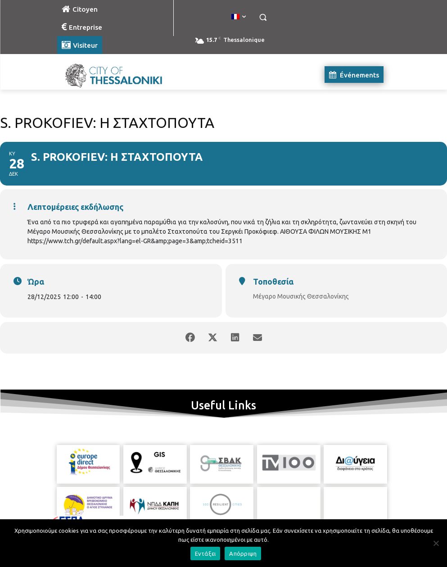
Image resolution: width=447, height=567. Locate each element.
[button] (263, 17)
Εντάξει (205, 553)
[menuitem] (238, 17)
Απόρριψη (243, 553)
